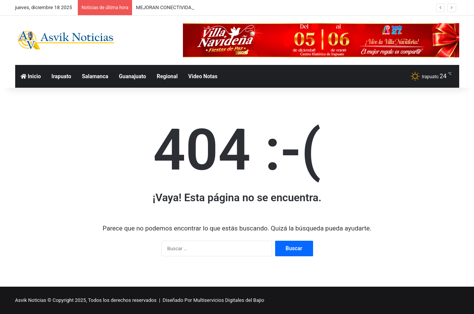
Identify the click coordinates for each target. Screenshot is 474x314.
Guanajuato (132, 76)
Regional (167, 76)
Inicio (30, 76)
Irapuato (61, 76)
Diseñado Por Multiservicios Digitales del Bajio (214, 300)
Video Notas (202, 76)
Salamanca (95, 76)
